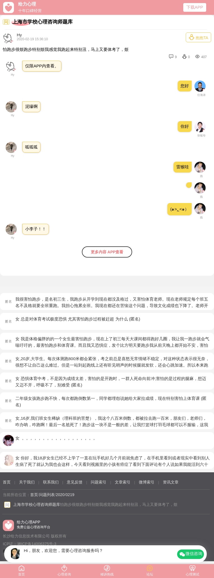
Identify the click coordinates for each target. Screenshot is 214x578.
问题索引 (98, 482)
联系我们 (51, 482)
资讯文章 (171, 482)
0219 (70, 494)
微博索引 (146, 482)
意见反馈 (74, 482)
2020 (60, 494)
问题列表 (47, 494)
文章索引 (122, 482)
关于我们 (27, 482)
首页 (7, 482)
